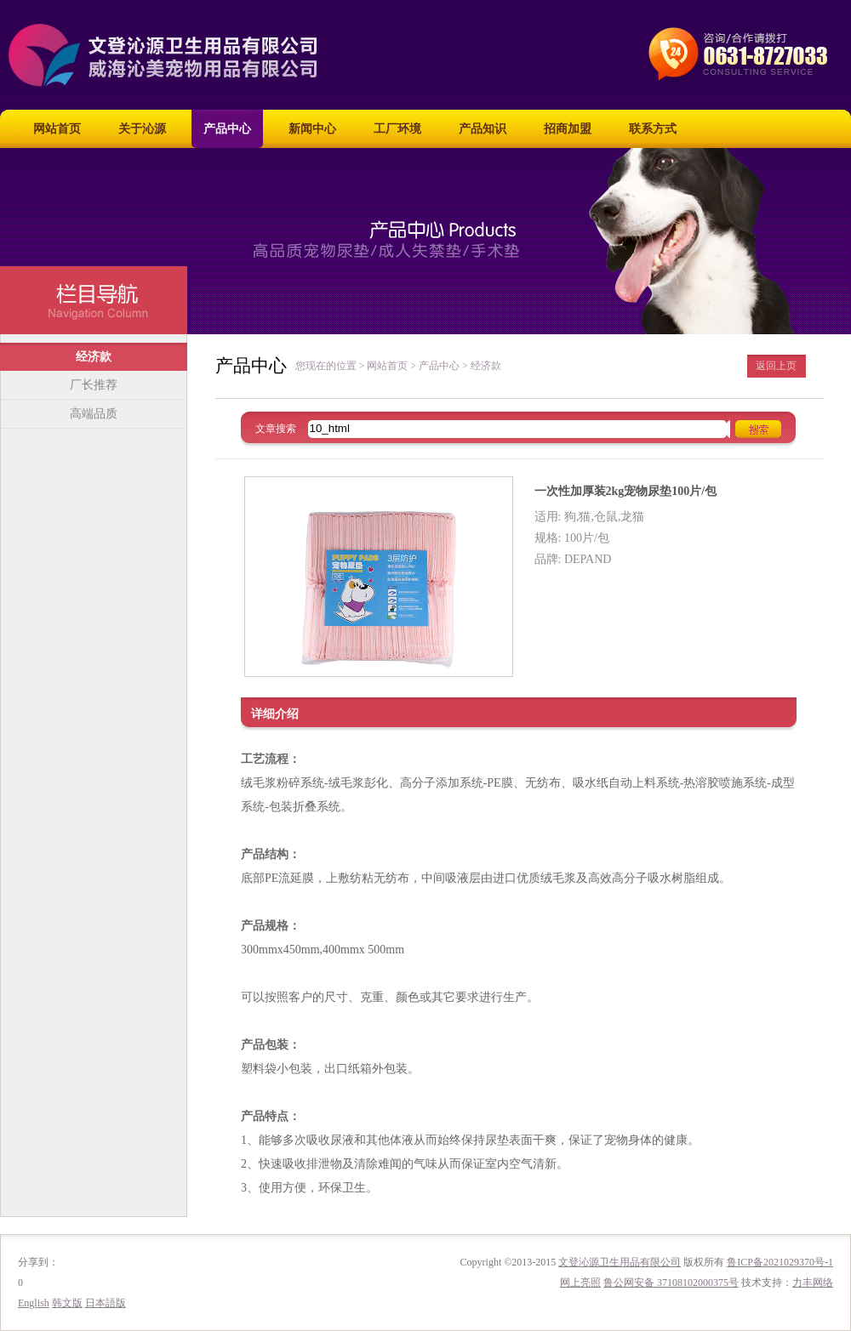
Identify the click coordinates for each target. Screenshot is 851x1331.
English (33, 1303)
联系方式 (653, 128)
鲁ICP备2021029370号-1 (780, 1262)
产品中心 (227, 128)
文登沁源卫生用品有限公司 (619, 1262)
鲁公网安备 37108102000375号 (671, 1282)
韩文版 (67, 1303)
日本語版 (105, 1303)
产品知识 (482, 128)
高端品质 (93, 413)
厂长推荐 (93, 384)
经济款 (93, 356)
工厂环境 (397, 128)
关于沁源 (142, 128)
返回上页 (776, 366)
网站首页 (57, 128)
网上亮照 (580, 1282)
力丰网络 (812, 1282)
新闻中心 (312, 128)
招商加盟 (567, 128)
